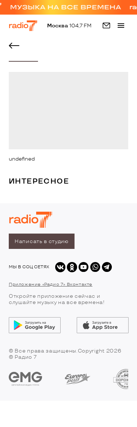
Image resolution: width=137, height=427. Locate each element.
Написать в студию (42, 241)
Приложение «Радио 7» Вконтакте (50, 284)
